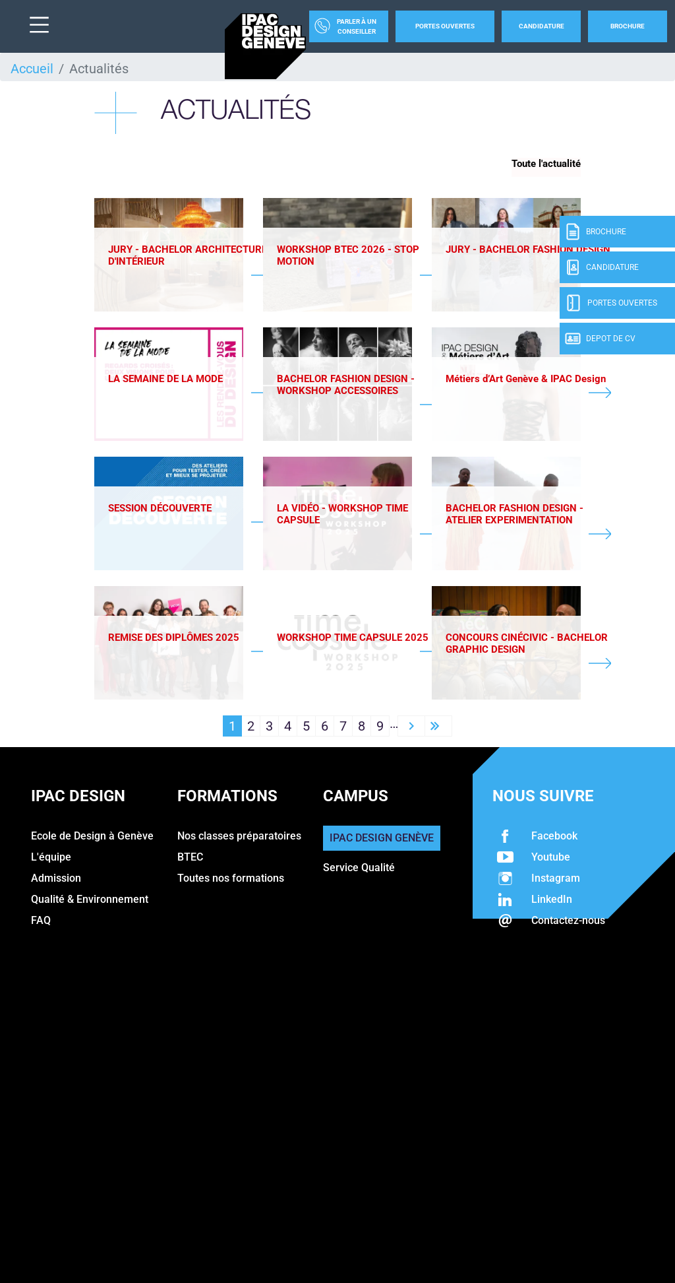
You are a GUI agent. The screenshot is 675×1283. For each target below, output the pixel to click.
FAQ (41, 923)
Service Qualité (359, 870)
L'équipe (51, 859)
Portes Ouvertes (445, 26)
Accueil (32, 69)
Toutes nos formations (230, 880)
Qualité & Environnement (89, 902)
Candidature (541, 26)
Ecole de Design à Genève (92, 838)
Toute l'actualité (546, 164)
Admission (56, 880)
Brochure (627, 26)
